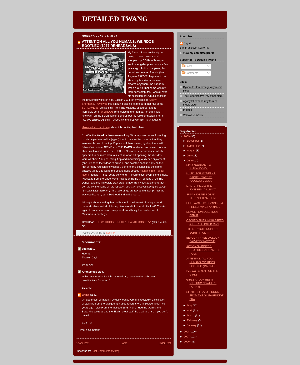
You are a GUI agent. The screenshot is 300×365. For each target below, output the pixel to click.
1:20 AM (86, 287)
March (191, 315)
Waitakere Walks (193, 115)
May (190, 305)
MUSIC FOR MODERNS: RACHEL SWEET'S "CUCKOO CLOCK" (201, 177)
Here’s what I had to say (96, 127)
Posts (187, 66)
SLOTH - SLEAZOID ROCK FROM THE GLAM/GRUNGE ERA (205, 296)
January (192, 325)
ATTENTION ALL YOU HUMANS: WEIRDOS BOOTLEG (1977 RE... (201, 262)
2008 (187, 331)
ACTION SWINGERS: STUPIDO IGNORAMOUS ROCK (203, 250)
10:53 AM (87, 264)
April (190, 310)
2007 (187, 336)
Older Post (165, 343)
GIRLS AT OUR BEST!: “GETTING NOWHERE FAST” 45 (201, 283)
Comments (190, 73)
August (191, 150)
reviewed (102, 103)
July (189, 155)
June (190, 160)
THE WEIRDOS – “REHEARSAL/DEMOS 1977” (123, 222)
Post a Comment (90, 329)
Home (124, 343)
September (194, 145)
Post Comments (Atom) (105, 351)
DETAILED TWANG (115, 19)
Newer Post (82, 343)
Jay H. (187, 43)
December (193, 140)
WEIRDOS (107, 111)
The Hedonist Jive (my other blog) (202, 95)
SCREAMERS (90, 107)
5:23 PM (87, 322)
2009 (187, 136)
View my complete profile (198, 53)
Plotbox (187, 109)
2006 (187, 341)
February (192, 320)
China (85, 294)
